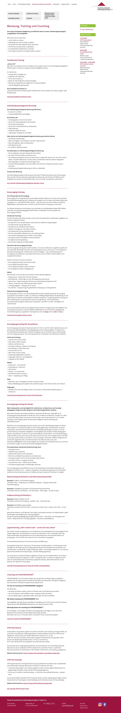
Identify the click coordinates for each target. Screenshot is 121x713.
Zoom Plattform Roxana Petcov (85, 41)
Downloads (56, 4)
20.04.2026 (83, 50)
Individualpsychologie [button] (24, 4)
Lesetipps (74, 4)
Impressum (83, 706)
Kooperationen (65, 4)
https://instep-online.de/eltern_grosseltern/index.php (41, 653)
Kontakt (82, 703)
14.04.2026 (83, 38)
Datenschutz (84, 708)
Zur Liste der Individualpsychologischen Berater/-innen (25, 183)
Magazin (29, 18)
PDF (55, 312)
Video (46, 312)
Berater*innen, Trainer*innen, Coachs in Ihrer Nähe (50, 15)
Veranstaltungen (32, 13)
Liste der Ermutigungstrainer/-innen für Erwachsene (24, 395)
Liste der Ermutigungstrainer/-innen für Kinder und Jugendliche (28, 566)
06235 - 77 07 (50, 703)
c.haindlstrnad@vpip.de (87, 59)
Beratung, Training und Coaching (41, 4)
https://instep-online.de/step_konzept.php (37, 683)
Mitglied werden (13, 13)
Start (9, 4)
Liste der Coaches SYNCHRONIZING (19, 619)
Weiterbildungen (13, 18)
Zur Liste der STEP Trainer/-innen (18, 689)
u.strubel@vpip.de (67, 705)
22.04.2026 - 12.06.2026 (87, 62)
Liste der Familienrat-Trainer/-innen (19, 97)
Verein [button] (14, 4)
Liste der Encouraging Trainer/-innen (19, 315)
